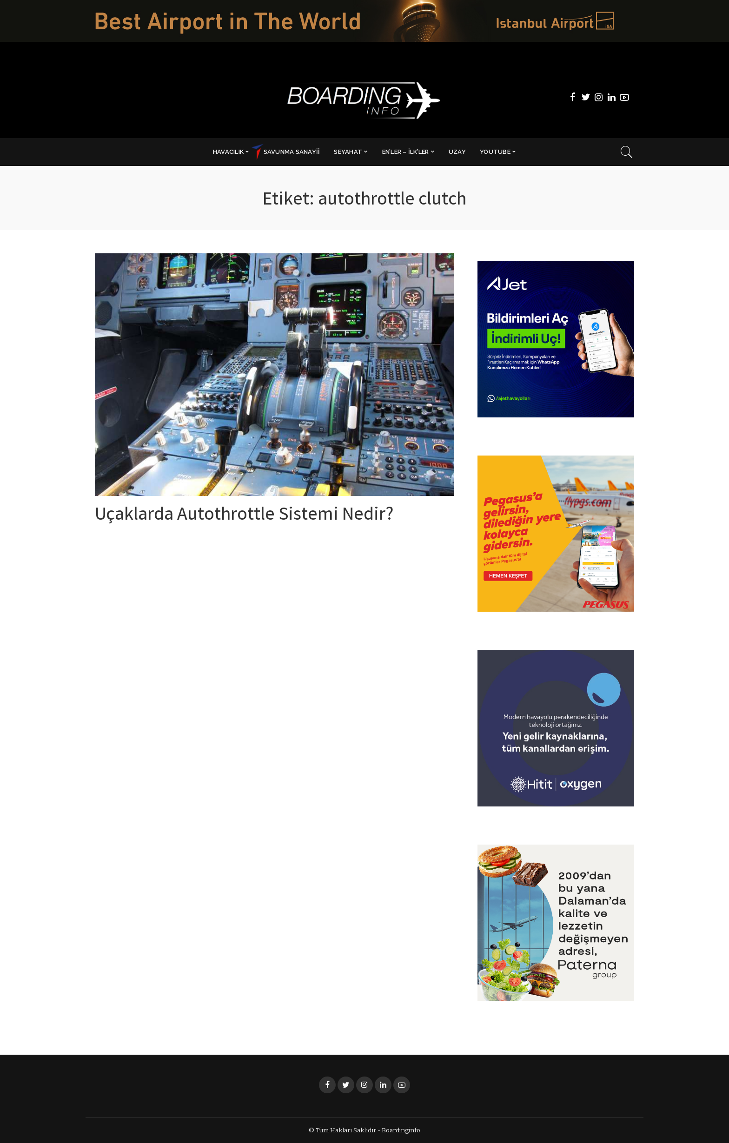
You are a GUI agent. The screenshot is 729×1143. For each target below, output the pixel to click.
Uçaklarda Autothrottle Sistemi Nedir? (244, 515)
